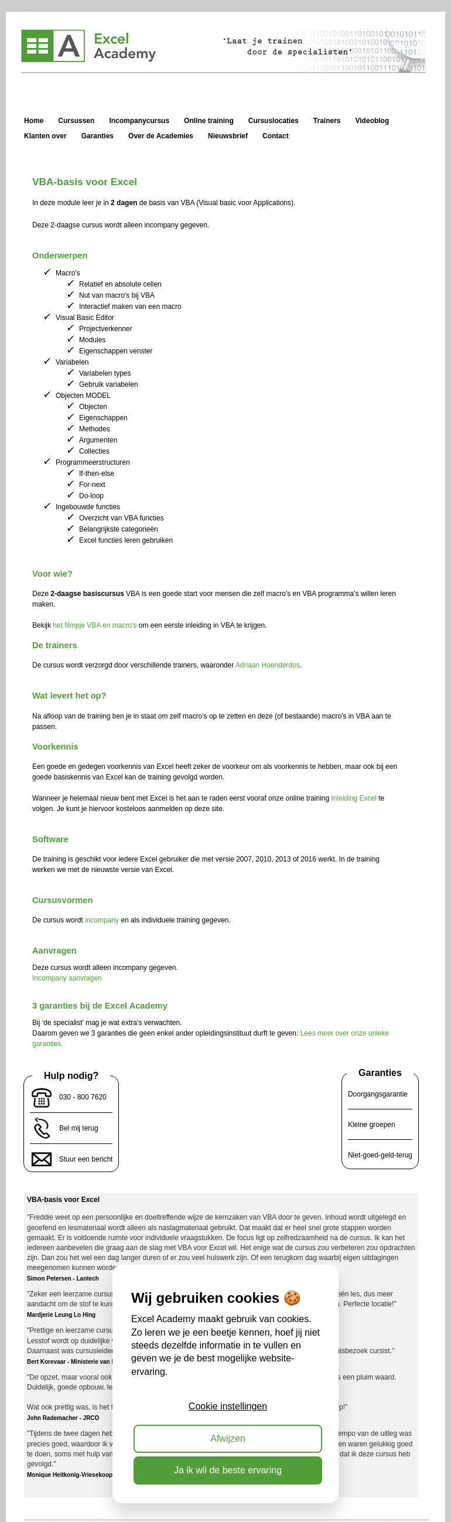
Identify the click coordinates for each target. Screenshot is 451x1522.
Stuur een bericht (85, 1159)
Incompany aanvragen (67, 978)
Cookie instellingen (228, 1406)
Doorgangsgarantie (378, 1094)
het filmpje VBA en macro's (94, 625)
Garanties (380, 1073)
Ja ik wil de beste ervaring (228, 1470)
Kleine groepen (371, 1125)
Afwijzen (227, 1438)
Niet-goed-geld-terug (380, 1155)
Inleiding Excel (354, 798)
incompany (102, 920)
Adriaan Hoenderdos (267, 665)
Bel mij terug (78, 1128)
